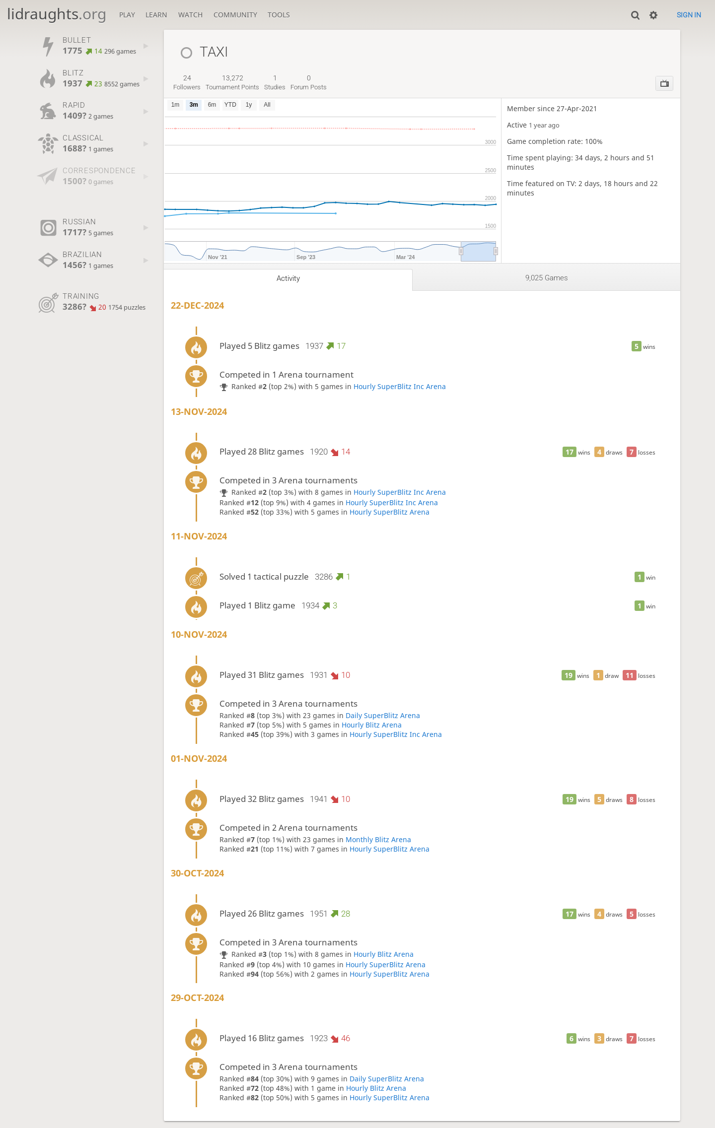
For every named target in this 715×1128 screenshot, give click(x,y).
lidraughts (56, 13)
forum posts (308, 82)
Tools (279, 14)
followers (187, 82)
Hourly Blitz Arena (372, 725)
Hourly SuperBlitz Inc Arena (400, 386)
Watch (190, 14)
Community (235, 14)
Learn (156, 14)
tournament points (232, 82)
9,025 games (546, 277)
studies (275, 82)
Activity (288, 278)
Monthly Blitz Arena (378, 839)
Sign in (689, 15)
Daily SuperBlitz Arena (383, 715)
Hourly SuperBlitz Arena (389, 512)
